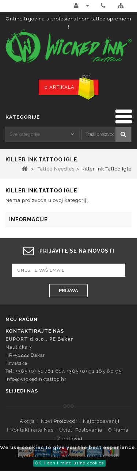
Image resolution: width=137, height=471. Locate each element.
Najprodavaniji (101, 421)
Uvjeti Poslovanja (80, 430)
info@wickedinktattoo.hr (35, 379)
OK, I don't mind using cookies (69, 463)
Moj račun (21, 319)
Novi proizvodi (59, 421)
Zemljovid (70, 438)
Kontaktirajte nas (32, 430)
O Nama (118, 430)
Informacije (28, 219)
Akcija (27, 421)
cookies (33, 447)
